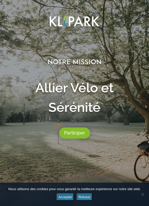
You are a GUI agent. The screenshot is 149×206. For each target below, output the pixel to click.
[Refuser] (142, 194)
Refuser (84, 197)
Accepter (65, 197)
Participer (74, 133)
